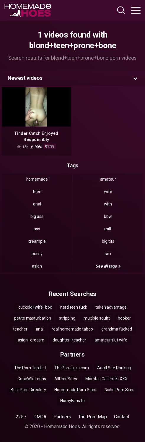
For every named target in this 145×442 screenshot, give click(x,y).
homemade (37, 179)
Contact (121, 417)
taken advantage (111, 307)
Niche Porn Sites (120, 389)
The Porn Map (92, 417)
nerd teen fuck (73, 307)
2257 (21, 417)
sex (108, 253)
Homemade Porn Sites (75, 389)
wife (108, 191)
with (108, 204)
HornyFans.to (72, 400)
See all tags (108, 266)
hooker (124, 318)
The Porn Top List (30, 367)
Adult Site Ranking (114, 367)
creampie (37, 241)
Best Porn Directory (28, 389)
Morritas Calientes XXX (106, 378)
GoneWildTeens (31, 378)
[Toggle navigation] (136, 10)
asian (37, 266)
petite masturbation (32, 318)
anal (37, 204)
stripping (67, 318)
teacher (20, 329)
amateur (108, 179)
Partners (62, 417)
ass (37, 228)
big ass (36, 216)
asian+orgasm (31, 340)
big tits (108, 241)
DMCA (40, 417)
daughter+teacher (69, 340)
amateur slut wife (111, 340)
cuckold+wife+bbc (35, 307)
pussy (37, 253)
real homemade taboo (72, 329)
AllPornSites (65, 378)
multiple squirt (97, 318)
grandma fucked (116, 329)
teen (37, 191)
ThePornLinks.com (71, 367)
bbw (108, 216)
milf (108, 228)
